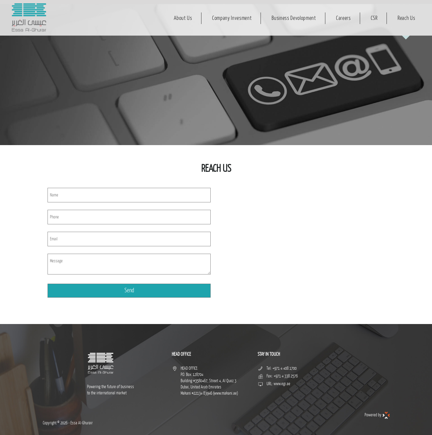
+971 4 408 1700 (284, 368)
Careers (343, 18)
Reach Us (406, 18)
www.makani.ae (225, 393)
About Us (183, 18)
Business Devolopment (294, 18)
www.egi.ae (282, 384)
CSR (374, 18)
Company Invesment (232, 18)
